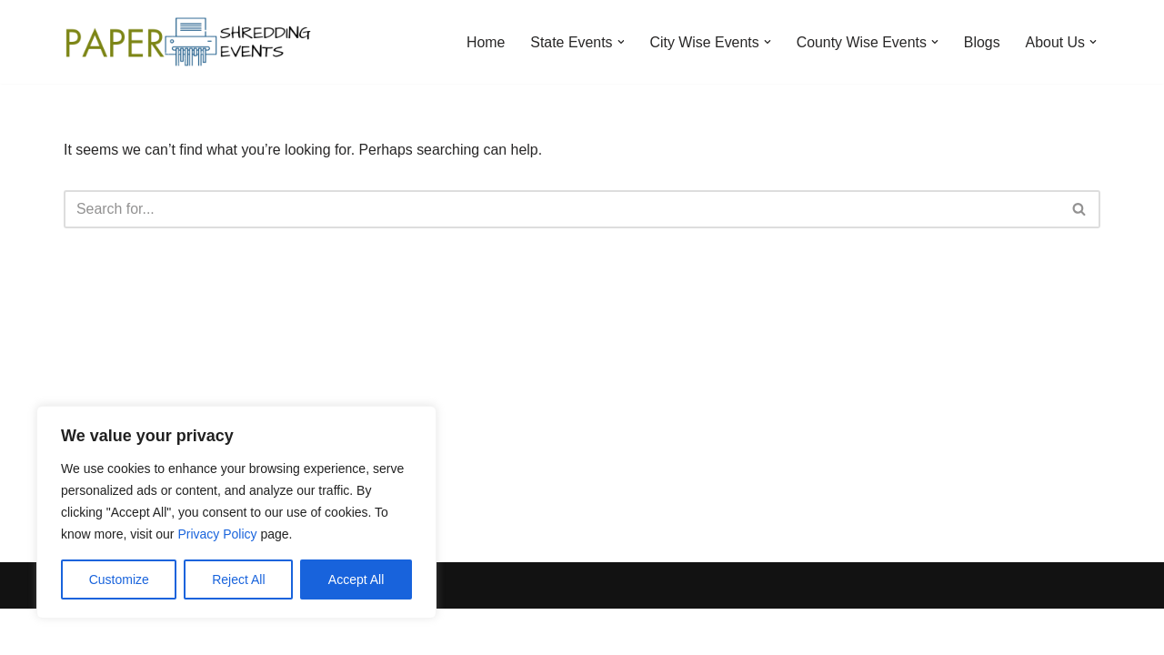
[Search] (561, 209)
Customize (119, 579)
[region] (236, 512)
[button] (618, 41)
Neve (80, 632)
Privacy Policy (216, 534)
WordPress (226, 632)
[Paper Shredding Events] (191, 41)
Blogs (981, 42)
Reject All (238, 579)
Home (483, 42)
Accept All (356, 579)
